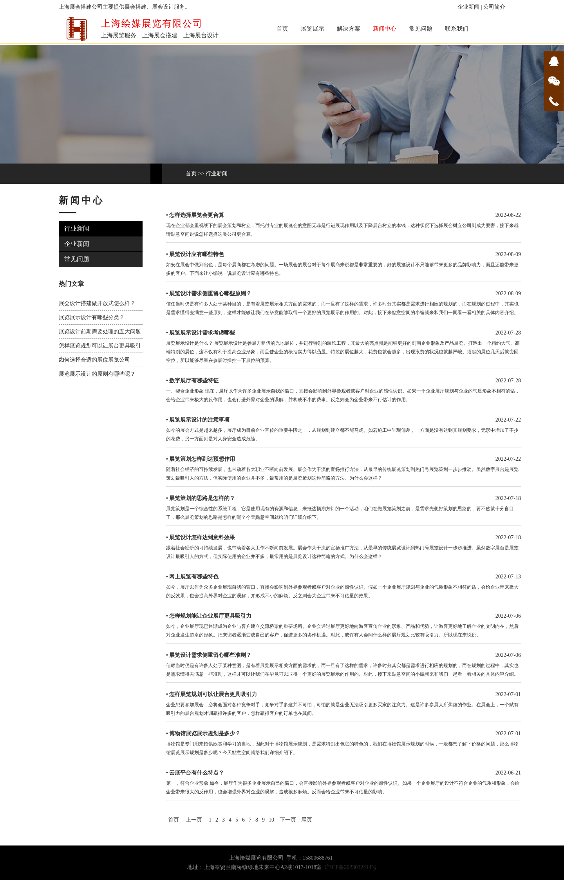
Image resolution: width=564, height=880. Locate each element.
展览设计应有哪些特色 (196, 254)
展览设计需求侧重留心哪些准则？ (210, 655)
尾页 (306, 820)
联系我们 (456, 28)
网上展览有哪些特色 (194, 577)
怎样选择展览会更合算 (196, 215)
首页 (282, 28)
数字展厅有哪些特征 (194, 381)
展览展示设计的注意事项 (199, 420)
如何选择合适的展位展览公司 (94, 360)
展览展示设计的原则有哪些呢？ (97, 374)
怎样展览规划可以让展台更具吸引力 (213, 694)
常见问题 (420, 28)
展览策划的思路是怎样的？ (202, 498)
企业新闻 (468, 7)
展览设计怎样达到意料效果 (202, 537)
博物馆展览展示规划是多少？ (204, 733)
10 (271, 820)
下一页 (288, 820)
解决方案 (348, 28)
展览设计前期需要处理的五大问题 (100, 332)
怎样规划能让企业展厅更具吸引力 (210, 616)
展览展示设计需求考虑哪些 (202, 333)
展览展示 (312, 28)
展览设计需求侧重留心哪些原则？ (210, 293)
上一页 (194, 820)
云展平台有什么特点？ (196, 773)
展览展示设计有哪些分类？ (92, 317)
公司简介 (494, 7)
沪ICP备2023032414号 (350, 867)
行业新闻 (217, 173)
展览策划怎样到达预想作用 (202, 459)
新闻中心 (384, 28)
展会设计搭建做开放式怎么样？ (97, 303)
